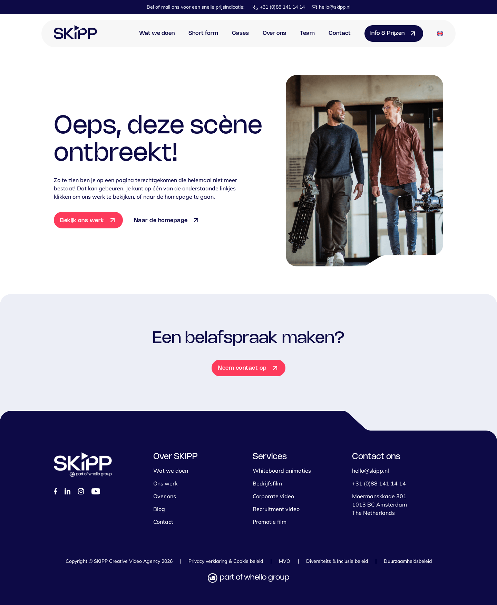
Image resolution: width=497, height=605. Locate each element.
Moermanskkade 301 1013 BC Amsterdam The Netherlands (379, 504)
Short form (203, 33)
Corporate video (273, 496)
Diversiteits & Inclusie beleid (337, 561)
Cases (240, 33)
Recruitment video (276, 508)
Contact (340, 33)
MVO (284, 561)
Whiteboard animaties (282, 470)
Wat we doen (157, 33)
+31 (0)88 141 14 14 (282, 7)
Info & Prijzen (387, 33)
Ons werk (165, 483)
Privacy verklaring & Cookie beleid (225, 561)
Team (307, 33)
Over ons (274, 33)
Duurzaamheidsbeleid (408, 561)
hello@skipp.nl (334, 7)
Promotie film (269, 521)
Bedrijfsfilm (267, 483)
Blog (159, 508)
